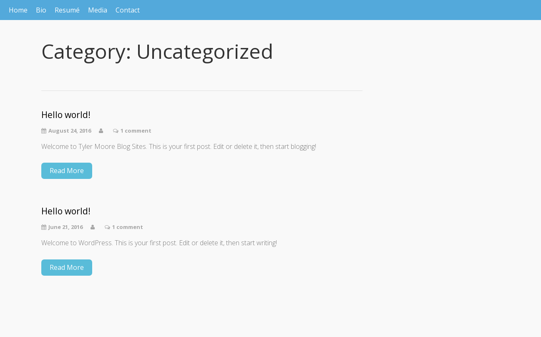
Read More (67, 170)
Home (18, 10)
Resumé (67, 10)
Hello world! (66, 115)
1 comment (136, 130)
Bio (41, 10)
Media (97, 10)
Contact (128, 10)
